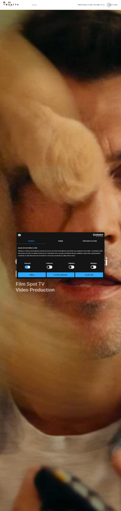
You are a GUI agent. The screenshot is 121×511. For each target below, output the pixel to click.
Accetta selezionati (60, 275)
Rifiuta (32, 275)
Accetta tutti (89, 275)
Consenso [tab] (31, 241)
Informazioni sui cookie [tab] (90, 241)
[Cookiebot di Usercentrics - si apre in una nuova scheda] (94, 235)
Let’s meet (113, 5)
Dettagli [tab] (60, 241)
